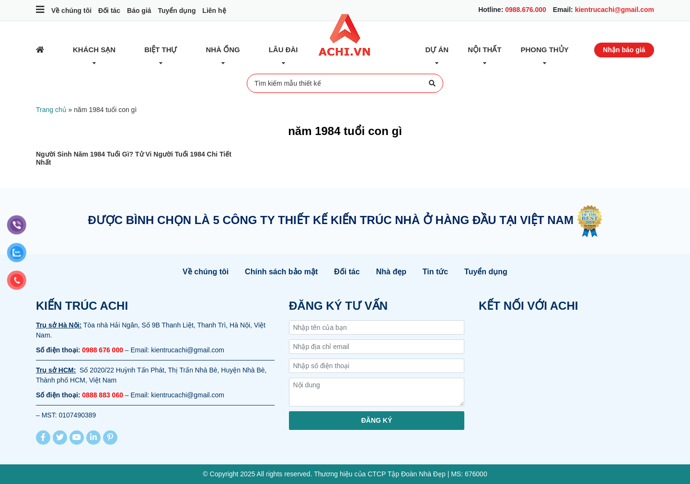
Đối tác (109, 10)
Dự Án (437, 49)
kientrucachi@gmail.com (614, 9)
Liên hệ (214, 10)
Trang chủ (51, 109)
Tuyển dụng (177, 10)
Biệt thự (160, 49)
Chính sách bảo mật (281, 272)
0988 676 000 (102, 350)
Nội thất (484, 49)
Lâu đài (283, 49)
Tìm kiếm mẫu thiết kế (345, 83)
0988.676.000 (525, 9)
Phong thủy (545, 49)
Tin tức (435, 272)
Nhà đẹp (391, 272)
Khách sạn (94, 49)
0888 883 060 (102, 395)
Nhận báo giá (624, 50)
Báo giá (139, 10)
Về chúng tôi (71, 10)
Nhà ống (223, 49)
